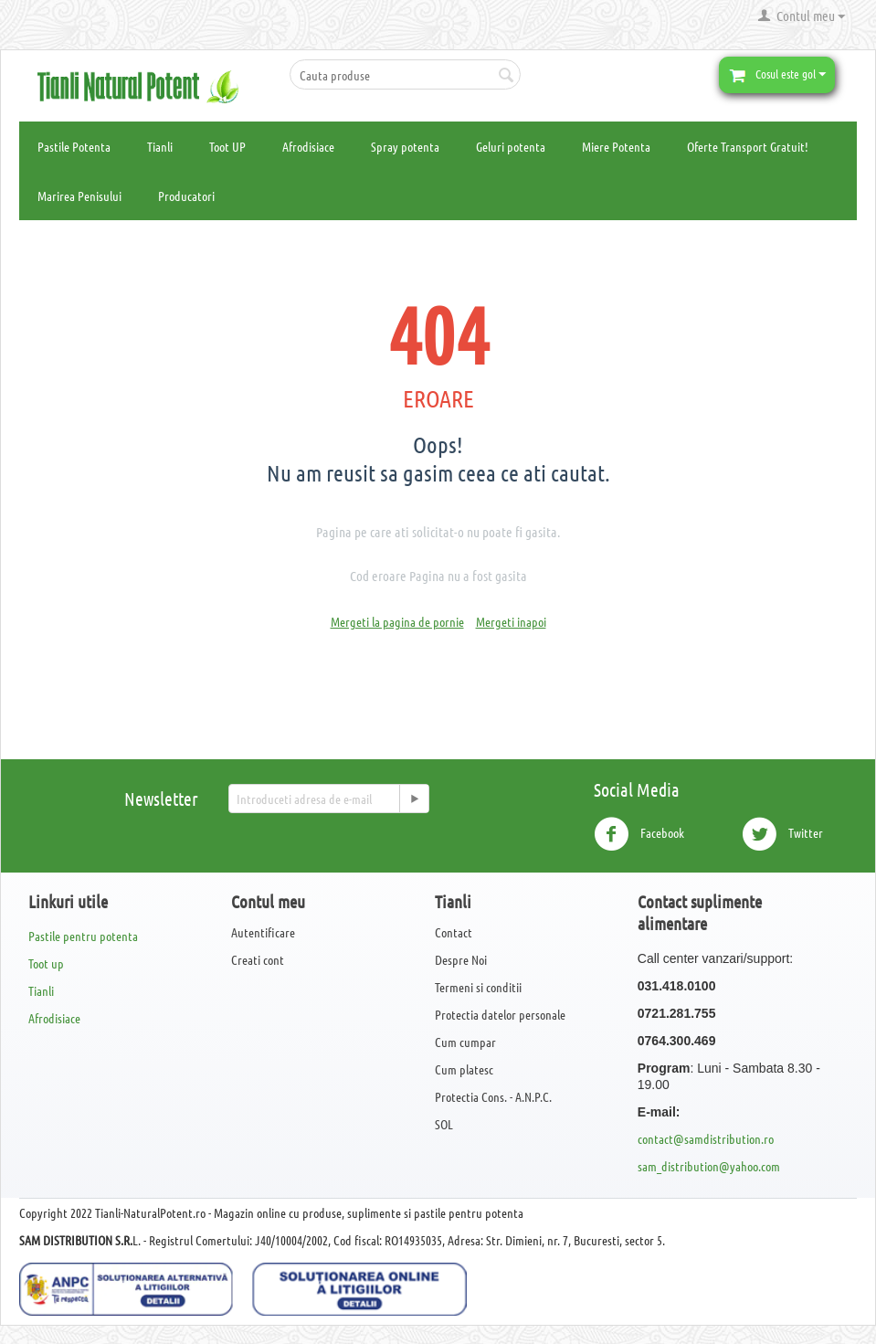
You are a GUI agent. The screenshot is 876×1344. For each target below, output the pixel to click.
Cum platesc (464, 1069)
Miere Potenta (616, 146)
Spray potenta (405, 146)
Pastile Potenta (74, 146)
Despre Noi (461, 959)
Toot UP (227, 146)
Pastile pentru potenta (83, 935)
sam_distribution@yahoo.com (709, 1166)
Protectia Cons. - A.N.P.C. (493, 1096)
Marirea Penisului (79, 195)
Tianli (160, 146)
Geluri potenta (510, 146)
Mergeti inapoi (511, 621)
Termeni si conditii (478, 987)
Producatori (186, 195)
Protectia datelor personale (500, 1014)
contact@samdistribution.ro (706, 1138)
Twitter (782, 834)
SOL (444, 1124)
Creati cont (257, 959)
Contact (453, 932)
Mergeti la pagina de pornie (397, 621)
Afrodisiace (308, 146)
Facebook (639, 834)
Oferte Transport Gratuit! (747, 146)
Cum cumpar (465, 1041)
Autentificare (263, 932)
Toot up (46, 963)
